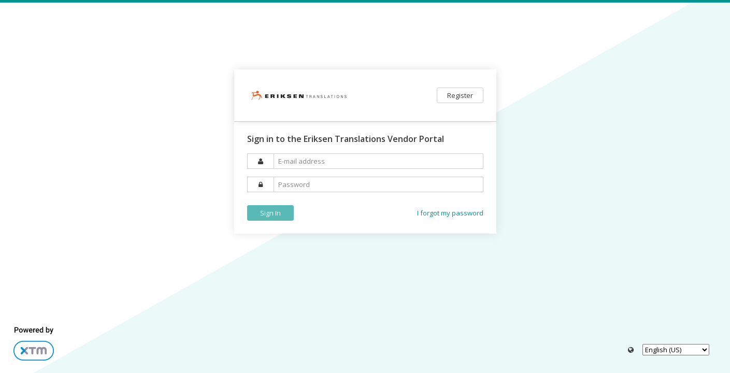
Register (460, 95)
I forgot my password (450, 213)
